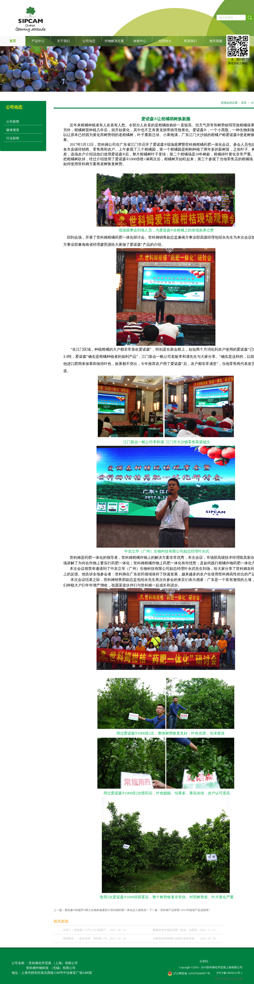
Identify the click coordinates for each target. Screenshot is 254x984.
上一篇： (101, 910)
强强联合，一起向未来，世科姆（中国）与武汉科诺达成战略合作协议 (86, 938)
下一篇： (179, 910)
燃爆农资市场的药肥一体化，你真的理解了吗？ (176, 930)
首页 (12, 41)
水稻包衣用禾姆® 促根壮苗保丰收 (173, 938)
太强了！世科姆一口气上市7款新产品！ (86, 930)
